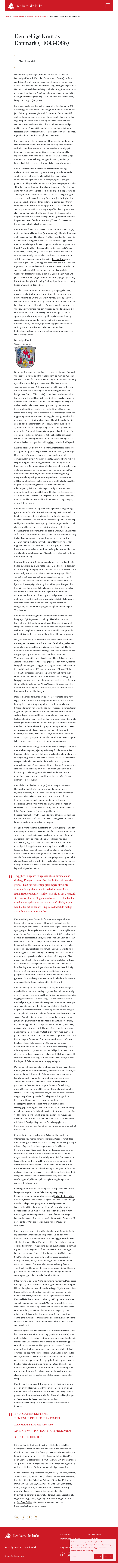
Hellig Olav (54, 952)
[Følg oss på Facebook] (62, 1555)
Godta (108, 1556)
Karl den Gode (58, 258)
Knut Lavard (27, 96)
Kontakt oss (65, 1534)
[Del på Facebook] (29, 1517)
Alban (50, 442)
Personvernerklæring (70, 1538)
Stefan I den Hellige (33, 1199)
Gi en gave (93, 1538)
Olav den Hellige (59, 1199)
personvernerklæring (85, 1550)
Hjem (7, 16)
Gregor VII (31, 394)
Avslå (98, 1556)
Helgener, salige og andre (36, 16)
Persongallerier (18, 16)
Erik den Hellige (21, 1203)
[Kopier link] (23, 1517)
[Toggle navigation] (108, 5)
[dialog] (93, 1550)
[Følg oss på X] (69, 1555)
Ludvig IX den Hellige (64, 1195)
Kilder (17, 1472)
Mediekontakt (94, 1534)
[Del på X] (36, 1517)
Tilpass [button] (73, 1557)
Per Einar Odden (24, 1502)
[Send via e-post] (16, 1517)
